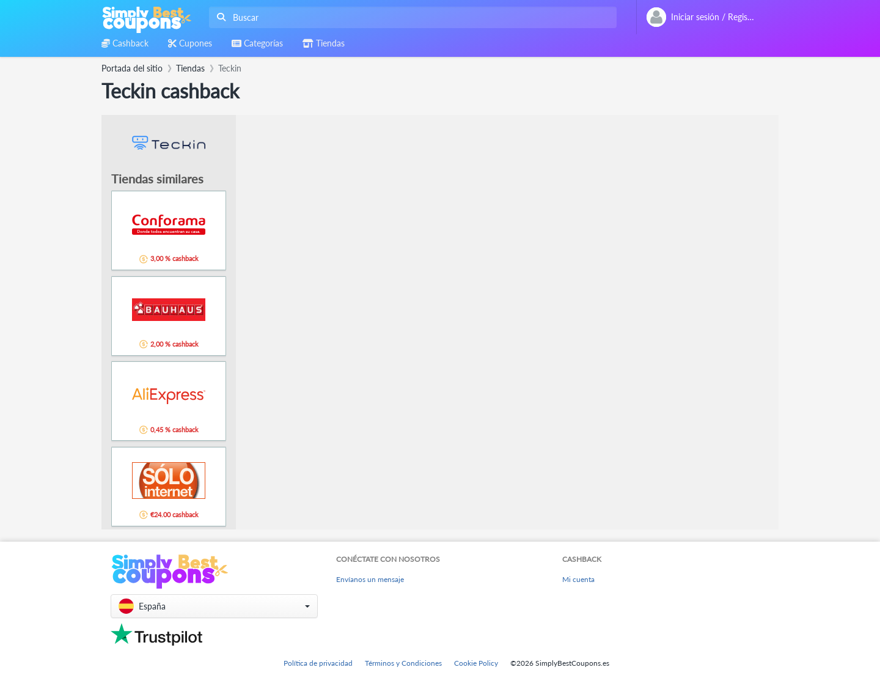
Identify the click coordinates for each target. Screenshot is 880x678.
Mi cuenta (578, 579)
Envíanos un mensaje (370, 579)
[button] (214, 606)
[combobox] (410, 17)
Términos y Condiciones (403, 663)
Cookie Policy (476, 663)
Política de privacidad (318, 663)
